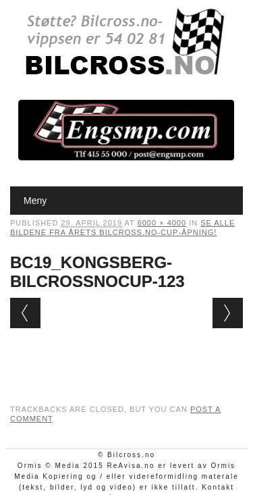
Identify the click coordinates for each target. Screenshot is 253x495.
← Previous (25, 313)
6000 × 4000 (162, 223)
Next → (228, 313)
